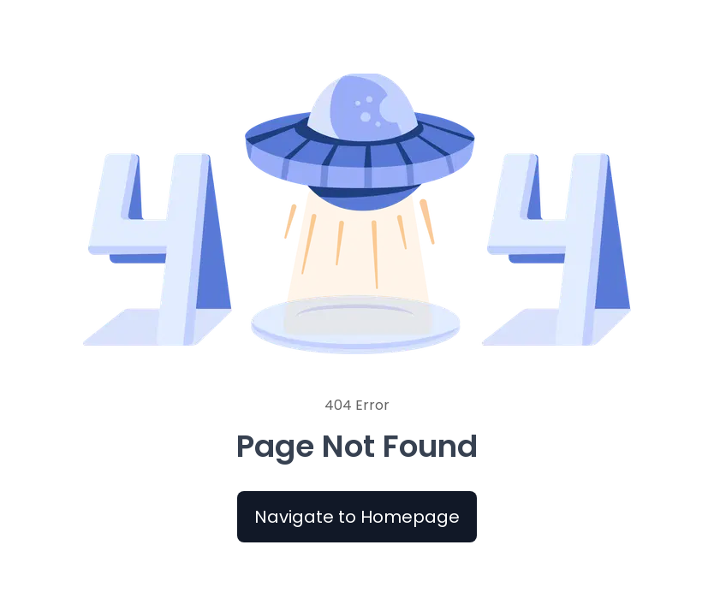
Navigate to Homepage (357, 517)
